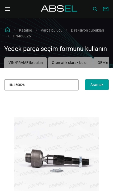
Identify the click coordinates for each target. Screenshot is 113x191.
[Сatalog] (95, 9)
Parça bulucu (51, 30)
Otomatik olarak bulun (70, 62)
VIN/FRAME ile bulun (26, 62)
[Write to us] (105, 9)
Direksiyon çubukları (87, 30)
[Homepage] (59, 9)
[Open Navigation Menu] (7, 9)
